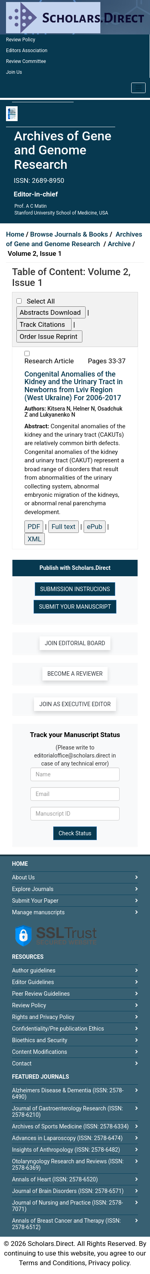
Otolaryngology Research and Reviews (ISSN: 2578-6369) (68, 1164)
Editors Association (26, 50)
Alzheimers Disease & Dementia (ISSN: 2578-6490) (68, 1093)
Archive (120, 244)
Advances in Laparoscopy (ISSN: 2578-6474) (67, 1138)
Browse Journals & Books (69, 234)
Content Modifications (39, 1052)
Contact (22, 1063)
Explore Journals (33, 889)
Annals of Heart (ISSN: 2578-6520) (55, 1179)
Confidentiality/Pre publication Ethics (58, 1028)
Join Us (14, 72)
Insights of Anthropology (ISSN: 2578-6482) (66, 1149)
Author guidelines (34, 970)
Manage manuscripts (38, 912)
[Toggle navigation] (138, 88)
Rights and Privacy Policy (43, 1017)
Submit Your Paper (35, 900)
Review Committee (26, 61)
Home (16, 234)
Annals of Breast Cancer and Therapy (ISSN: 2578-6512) (66, 1223)
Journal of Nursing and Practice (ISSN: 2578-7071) (67, 1205)
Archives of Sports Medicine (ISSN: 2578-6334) (70, 1126)
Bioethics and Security (39, 1040)
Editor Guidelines (33, 982)
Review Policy (20, 40)
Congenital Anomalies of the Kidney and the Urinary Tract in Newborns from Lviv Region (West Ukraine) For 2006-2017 (73, 386)
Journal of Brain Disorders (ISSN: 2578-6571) (68, 1191)
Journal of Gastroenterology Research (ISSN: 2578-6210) (67, 1111)
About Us (23, 877)
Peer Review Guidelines (41, 993)
